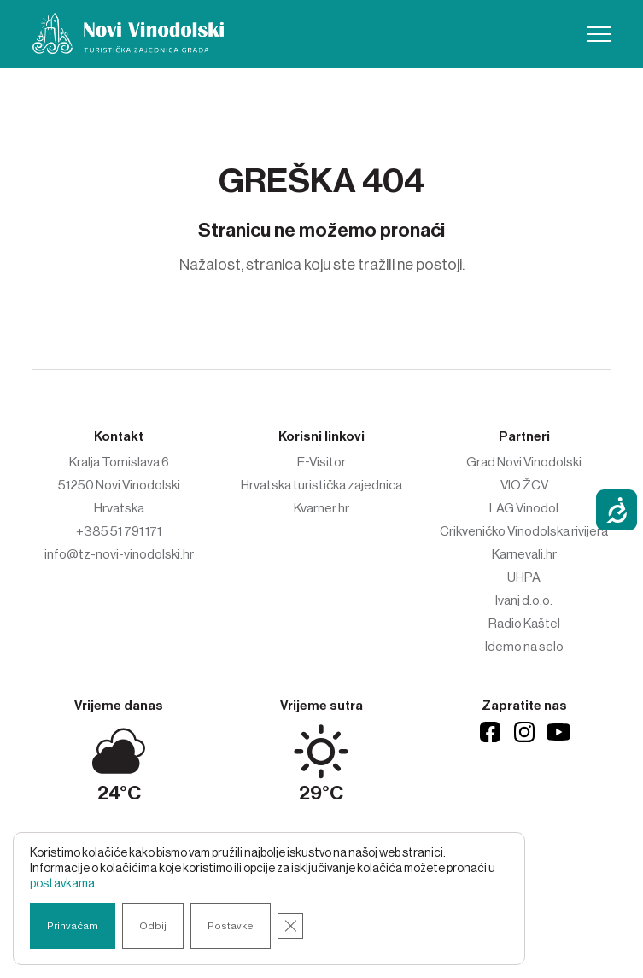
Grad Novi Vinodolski (524, 462)
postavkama (62, 884)
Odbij (153, 926)
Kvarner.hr (321, 508)
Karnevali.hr (524, 554)
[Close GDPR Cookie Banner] (290, 926)
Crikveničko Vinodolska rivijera (524, 531)
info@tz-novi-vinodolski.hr (119, 554)
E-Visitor (321, 462)
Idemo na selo (524, 646)
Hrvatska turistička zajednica (321, 485)
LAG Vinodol (523, 508)
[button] (599, 34)
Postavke (231, 926)
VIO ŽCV (524, 485)
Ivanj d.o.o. (523, 600)
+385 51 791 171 (118, 531)
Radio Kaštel (524, 623)
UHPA (524, 577)
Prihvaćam (72, 926)
